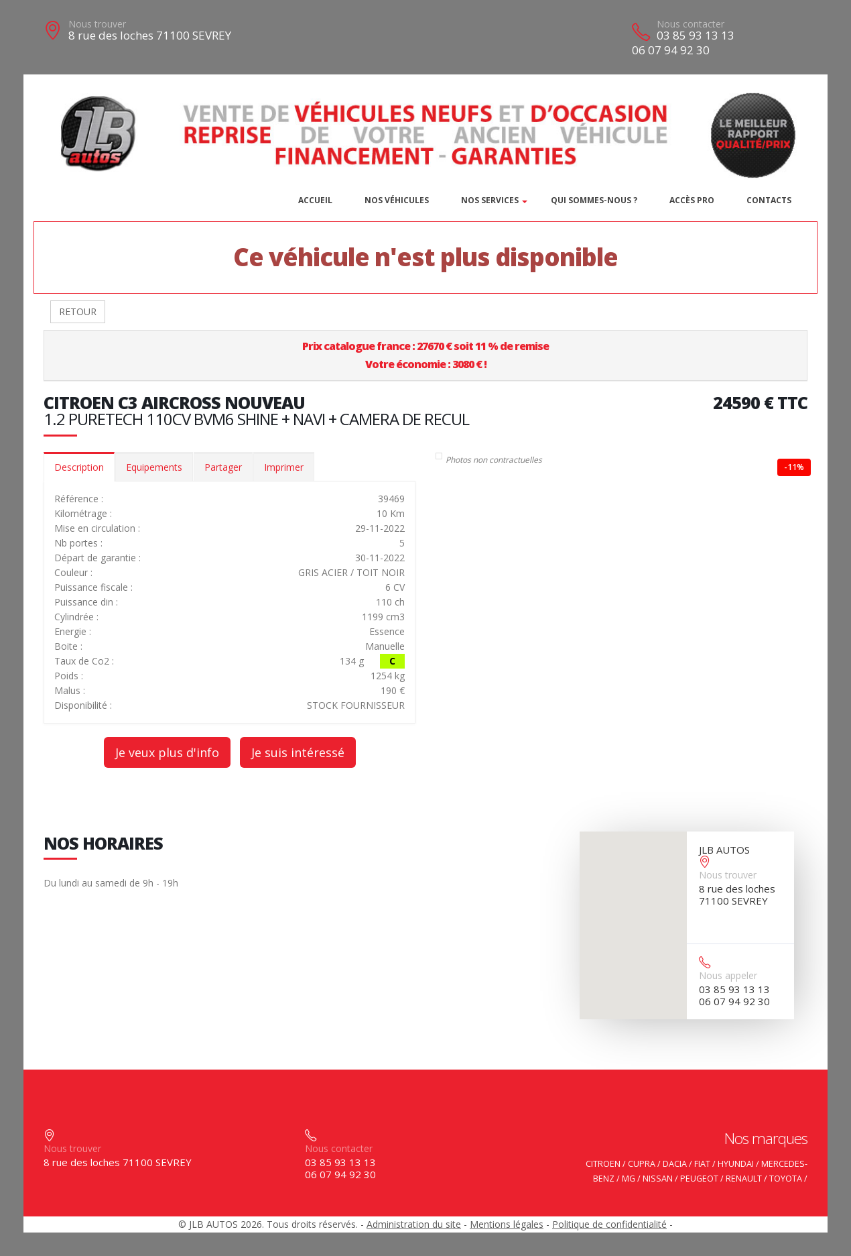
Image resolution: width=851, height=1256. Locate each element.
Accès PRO (691, 200)
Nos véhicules (397, 200)
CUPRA (641, 1163)
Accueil (315, 200)
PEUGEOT (699, 1178)
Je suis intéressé (297, 752)
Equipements (154, 467)
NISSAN (658, 1178)
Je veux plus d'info (167, 752)
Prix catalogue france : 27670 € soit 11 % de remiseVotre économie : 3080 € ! (425, 355)
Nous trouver (97, 23)
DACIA (675, 1163)
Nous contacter (690, 23)
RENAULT (744, 1178)
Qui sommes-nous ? (594, 200)
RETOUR (77, 311)
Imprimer (284, 467)
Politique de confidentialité (609, 1224)
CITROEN (603, 1163)
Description (79, 467)
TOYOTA (785, 1178)
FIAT (702, 1163)
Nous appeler (728, 975)
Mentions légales (506, 1224)
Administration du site (414, 1224)
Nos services (490, 200)
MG (628, 1178)
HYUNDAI (736, 1163)
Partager (223, 467)
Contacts (768, 200)
